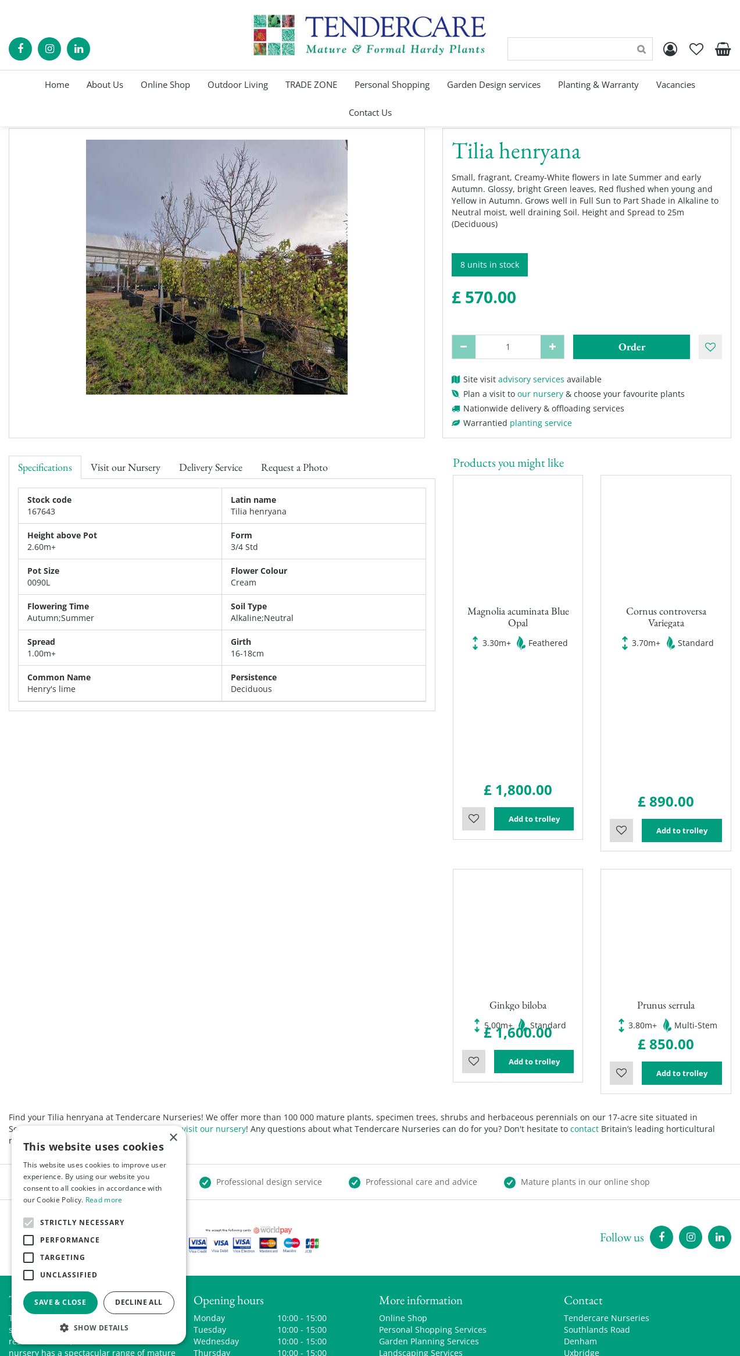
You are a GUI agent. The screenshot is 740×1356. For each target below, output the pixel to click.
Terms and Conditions (422, 1268)
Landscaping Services (421, 1221)
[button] (98, 1327)
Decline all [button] (138, 1302)
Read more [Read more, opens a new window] (104, 1200)
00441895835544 (596, 1262)
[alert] (99, 1235)
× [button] (173, 1138)
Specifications (45, 467)
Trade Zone (401, 1233)
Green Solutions (345, 1338)
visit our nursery (214, 997)
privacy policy (504, 1338)
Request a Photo (294, 467)
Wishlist (473, 695)
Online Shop (403, 1186)
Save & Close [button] (60, 1302)
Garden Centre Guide (427, 1338)
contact (584, 997)
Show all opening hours (239, 1262)
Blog (387, 1245)
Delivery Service (210, 467)
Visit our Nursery (125, 467)
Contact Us (400, 1256)
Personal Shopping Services (433, 1198)
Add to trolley (534, 695)
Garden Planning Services (429, 1210)
